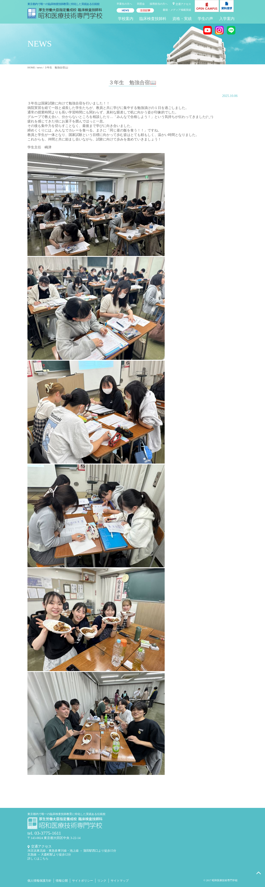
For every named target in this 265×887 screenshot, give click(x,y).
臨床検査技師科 (152, 19)
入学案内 (227, 19)
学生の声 (205, 19)
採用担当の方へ (159, 3)
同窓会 (141, 3)
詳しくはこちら (37, 858)
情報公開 (62, 880)
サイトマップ (120, 880)
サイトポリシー (82, 880)
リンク (101, 880)
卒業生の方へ (124, 3)
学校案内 (125, 19)
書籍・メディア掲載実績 (177, 9)
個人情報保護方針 (39, 880)
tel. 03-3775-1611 (44, 833)
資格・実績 (182, 19)
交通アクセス (183, 4)
